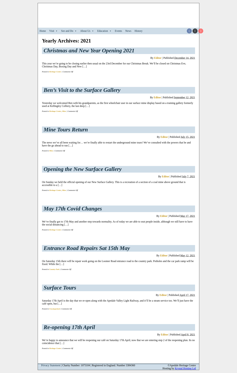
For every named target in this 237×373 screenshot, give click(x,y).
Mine (64, 111)
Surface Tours (60, 288)
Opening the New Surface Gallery (83, 169)
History (139, 30)
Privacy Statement (50, 365)
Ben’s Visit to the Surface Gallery (82, 90)
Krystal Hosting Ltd (185, 368)
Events (118, 30)
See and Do (69, 31)
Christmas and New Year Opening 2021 (89, 50)
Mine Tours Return (66, 129)
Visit (53, 31)
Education (104, 31)
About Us (87, 31)
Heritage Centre (55, 72)
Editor (157, 57)
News (128, 30)
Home (43, 30)
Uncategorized (54, 309)
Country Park (54, 269)
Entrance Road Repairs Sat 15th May (87, 248)
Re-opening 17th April (69, 327)
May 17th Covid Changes (73, 209)
